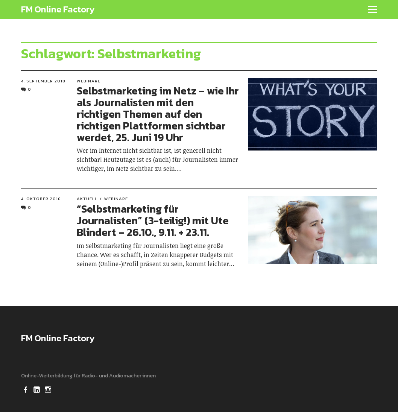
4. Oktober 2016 (41, 199)
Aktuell (87, 199)
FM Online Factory (58, 9)
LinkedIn (37, 389)
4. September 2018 (43, 81)
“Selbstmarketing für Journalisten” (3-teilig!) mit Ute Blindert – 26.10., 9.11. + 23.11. (153, 220)
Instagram (48, 389)
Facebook (26, 389)
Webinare (88, 81)
